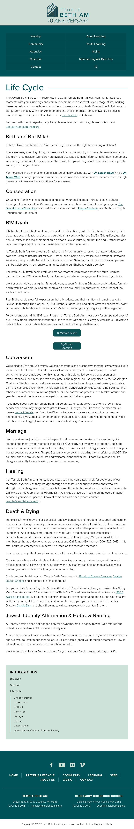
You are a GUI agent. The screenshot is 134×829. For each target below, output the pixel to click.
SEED (113, 775)
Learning (95, 775)
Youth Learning (96, 44)
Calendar (36, 59)
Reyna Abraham (88, 208)
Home (13, 775)
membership (69, 115)
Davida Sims (24, 605)
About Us (36, 51)
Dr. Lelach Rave (104, 172)
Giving (96, 51)
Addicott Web (105, 824)
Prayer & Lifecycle (40, 775)
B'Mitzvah (19, 707)
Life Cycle (15, 691)
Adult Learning (96, 36)
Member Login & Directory (96, 59)
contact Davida (24, 412)
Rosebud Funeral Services (95, 576)
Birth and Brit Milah (23, 697)
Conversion (19, 711)
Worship (36, 36)
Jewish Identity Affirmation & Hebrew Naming (36, 730)
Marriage (18, 716)
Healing (18, 721)
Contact (36, 66)
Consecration (20, 702)
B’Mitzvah (15, 679)
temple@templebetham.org (22, 126)
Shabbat (14, 685)
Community (36, 44)
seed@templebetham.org (111, 806)
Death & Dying (21, 725)
